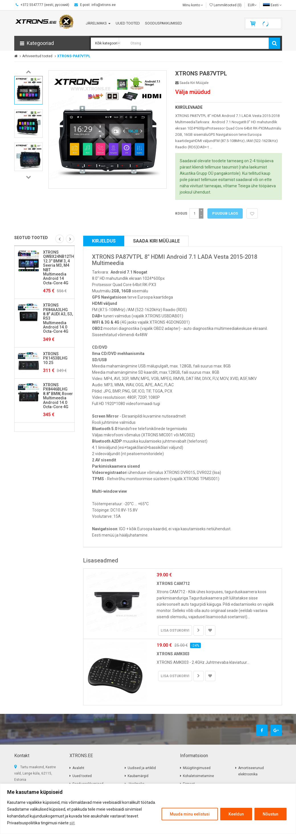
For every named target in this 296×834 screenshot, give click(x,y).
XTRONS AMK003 (173, 654)
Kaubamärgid (138, 776)
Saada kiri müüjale (192, 83)
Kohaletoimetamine (198, 776)
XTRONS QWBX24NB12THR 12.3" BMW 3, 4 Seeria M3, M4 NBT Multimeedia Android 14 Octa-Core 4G (60, 267)
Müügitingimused (197, 768)
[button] (51, 43)
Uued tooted (82, 776)
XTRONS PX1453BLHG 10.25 (55, 358)
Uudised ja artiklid (142, 768)
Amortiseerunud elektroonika (251, 771)
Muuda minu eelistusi (190, 814)
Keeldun (236, 814)
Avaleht (78, 768)
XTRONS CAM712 (173, 583)
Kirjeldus (104, 241)
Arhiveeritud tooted (37, 56)
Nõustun (270, 814)
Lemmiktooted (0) (225, 5)
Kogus (181, 213)
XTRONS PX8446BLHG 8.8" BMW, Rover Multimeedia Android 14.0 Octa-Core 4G (58, 396)
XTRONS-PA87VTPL (73, 56)
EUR (252, 5)
